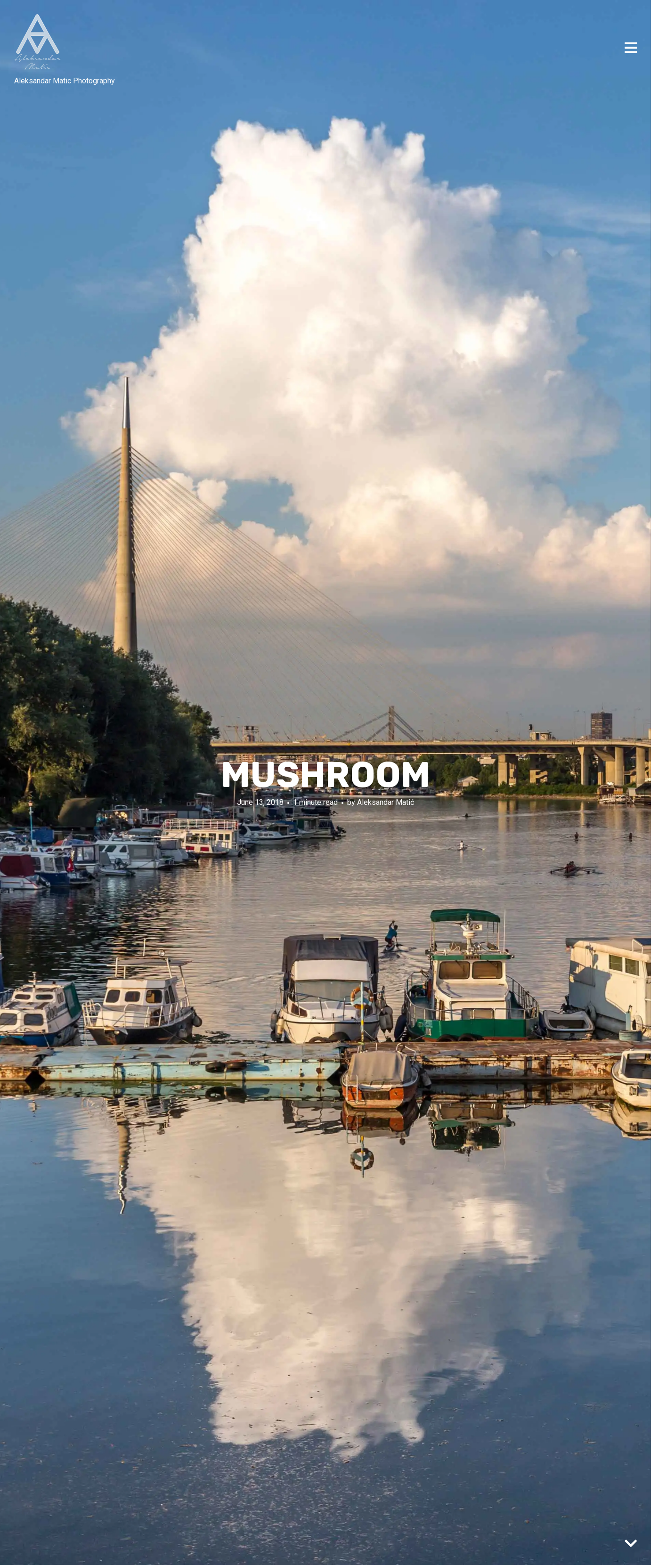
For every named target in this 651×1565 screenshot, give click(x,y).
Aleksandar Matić (385, 802)
